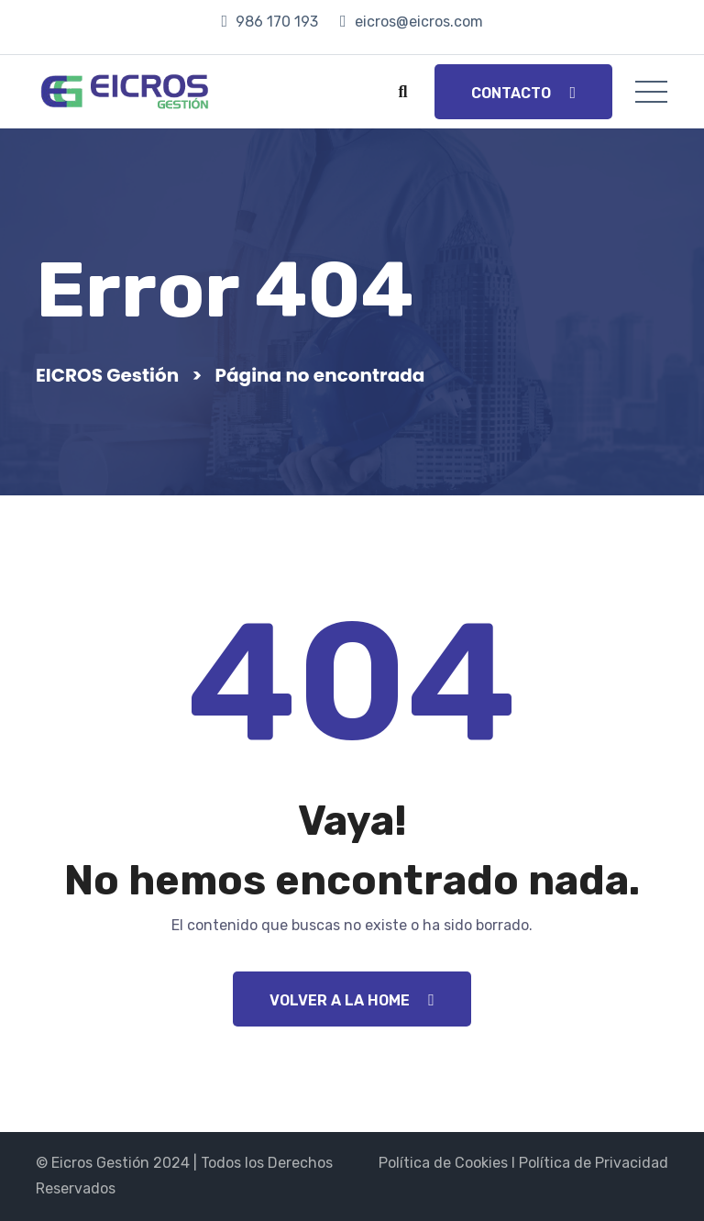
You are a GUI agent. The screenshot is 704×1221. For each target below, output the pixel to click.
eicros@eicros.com (419, 21)
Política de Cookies (443, 1162)
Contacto (523, 93)
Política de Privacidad (593, 1162)
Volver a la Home (352, 1000)
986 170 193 (277, 21)
